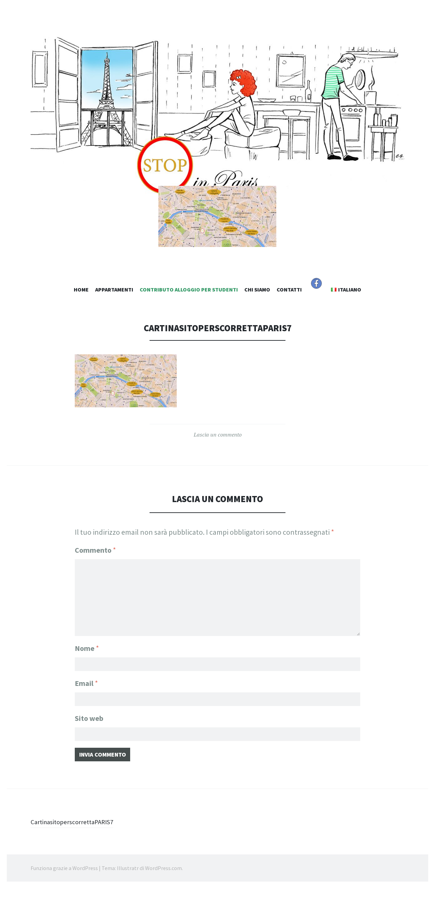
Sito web (89, 746)
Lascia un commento (218, 462)
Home (81, 317)
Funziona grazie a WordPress (64, 900)
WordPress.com (163, 900)
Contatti (289, 317)
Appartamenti (114, 317)
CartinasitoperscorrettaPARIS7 (79, 854)
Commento (95, 578)
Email (86, 709)
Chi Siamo (257, 317)
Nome (87, 672)
